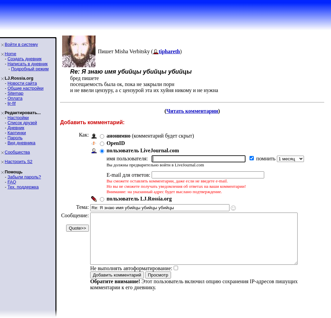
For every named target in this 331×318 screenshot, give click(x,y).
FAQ (11, 181)
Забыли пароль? (24, 176)
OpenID (116, 143)
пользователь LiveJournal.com (143, 150)
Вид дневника (21, 142)
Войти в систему (21, 44)
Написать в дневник (27, 63)
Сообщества (17, 152)
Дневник (15, 127)
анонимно (119, 136)
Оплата (14, 98)
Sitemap (15, 93)
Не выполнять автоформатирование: (131, 278)
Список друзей (22, 122)
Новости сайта (22, 83)
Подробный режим (29, 68)
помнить (266, 158)
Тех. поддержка (22, 186)
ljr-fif (11, 103)
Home (10, 53)
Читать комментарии (192, 111)
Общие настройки (25, 88)
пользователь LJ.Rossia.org (139, 199)
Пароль (14, 137)
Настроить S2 (18, 161)
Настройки (18, 117)
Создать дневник (24, 58)
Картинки (16, 132)
